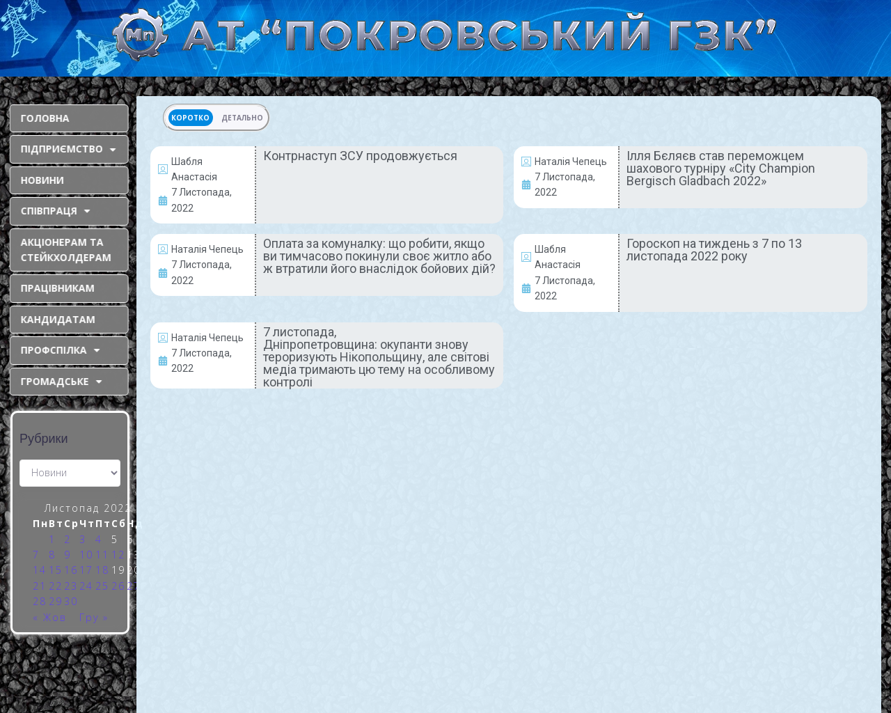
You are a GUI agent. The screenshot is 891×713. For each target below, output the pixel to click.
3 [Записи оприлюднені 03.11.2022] (82, 539)
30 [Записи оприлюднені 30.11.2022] (71, 601)
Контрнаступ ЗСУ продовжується (360, 155)
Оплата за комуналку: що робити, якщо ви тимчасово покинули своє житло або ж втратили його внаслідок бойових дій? (379, 256)
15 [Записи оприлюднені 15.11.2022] (56, 570)
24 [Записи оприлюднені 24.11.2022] (86, 586)
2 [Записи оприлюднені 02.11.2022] (67, 539)
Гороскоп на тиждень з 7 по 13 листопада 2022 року (714, 249)
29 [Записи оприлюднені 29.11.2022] (56, 601)
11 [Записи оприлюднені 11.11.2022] (102, 554)
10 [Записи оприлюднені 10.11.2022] (86, 554)
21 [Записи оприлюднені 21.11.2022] (40, 586)
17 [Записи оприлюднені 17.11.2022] (86, 570)
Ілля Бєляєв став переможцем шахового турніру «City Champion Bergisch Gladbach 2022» (720, 168)
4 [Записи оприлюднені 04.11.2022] (98, 539)
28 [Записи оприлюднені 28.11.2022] (40, 601)
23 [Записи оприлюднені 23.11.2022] (71, 586)
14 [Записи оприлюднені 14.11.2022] (40, 570)
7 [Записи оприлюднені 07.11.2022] (36, 554)
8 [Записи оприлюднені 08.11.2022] (52, 554)
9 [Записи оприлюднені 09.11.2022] (67, 554)
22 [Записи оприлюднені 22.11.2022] (56, 586)
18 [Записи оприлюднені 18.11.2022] (102, 570)
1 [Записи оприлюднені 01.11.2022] (52, 539)
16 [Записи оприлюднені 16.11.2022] (71, 570)
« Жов (50, 617)
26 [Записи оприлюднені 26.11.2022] (118, 586)
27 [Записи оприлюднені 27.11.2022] (134, 586)
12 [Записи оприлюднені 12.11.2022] (118, 554)
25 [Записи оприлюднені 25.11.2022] (102, 586)
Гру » (94, 617)
